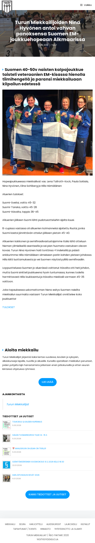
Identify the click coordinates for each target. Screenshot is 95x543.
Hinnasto (45, 529)
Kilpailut (85, 524)
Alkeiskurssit (53, 524)
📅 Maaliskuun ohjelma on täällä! (29, 448)
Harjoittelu (36, 524)
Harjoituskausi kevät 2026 (25, 475)
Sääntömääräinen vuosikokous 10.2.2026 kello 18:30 (38, 461)
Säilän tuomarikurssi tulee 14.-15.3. (30, 435)
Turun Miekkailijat (17, 404)
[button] (48, 382)
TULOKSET (8, 307)
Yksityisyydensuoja (47, 539)
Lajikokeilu (71, 524)
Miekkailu (10, 524)
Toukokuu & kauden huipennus (27, 421)
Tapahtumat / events (24, 529)
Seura (22, 524)
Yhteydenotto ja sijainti (68, 529)
